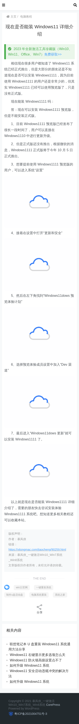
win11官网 (21, 587)
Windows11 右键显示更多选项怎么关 (37, 655)
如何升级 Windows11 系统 (29, 665)
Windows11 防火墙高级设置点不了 (36, 660)
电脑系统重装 (39, 594)
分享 (39, 609)
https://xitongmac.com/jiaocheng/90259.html (37, 549)
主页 (11, 16)
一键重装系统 (43, 587)
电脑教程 (26, 16)
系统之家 (60, 594)
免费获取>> (53, 54)
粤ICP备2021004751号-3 (30, 713)
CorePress (53, 704)
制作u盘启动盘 (14, 594)
